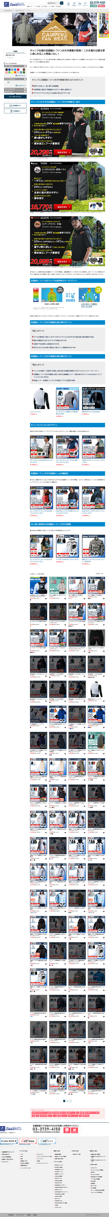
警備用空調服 (58, 1154)
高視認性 (93, 1183)
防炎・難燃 (93, 1181)
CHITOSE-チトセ (58, 1200)
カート (79, 5)
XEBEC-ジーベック (59, 1174)
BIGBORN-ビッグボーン (60, 1185)
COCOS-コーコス (59, 1171)
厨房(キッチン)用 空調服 (60, 1156)
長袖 (22, 1158)
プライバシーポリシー (20, 1214)
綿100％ (93, 1172)
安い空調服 (93, 1188)
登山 (59, 1115)
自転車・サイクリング (72, 1115)
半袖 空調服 (58, 6)
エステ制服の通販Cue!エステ (47, 1141)
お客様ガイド (15, 105)
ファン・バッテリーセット (26, 1168)
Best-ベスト (57, 1198)
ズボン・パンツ (40, 1154)
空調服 (15, 51)
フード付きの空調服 (95, 1179)
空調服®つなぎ (24, 1161)
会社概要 (35, 1214)
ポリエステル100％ (95, 1174)
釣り (80, 1115)
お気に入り (85, 5)
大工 (78, 1112)
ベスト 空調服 (51, 6)
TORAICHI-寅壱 (58, 1180)
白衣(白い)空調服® (25, 1163)
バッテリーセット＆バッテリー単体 (44, 1156)
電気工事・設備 (43, 1115)
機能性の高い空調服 (95, 1154)
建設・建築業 (55, 1112)
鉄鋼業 (82, 1112)
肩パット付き (94, 1185)
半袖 (22, 1156)
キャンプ (10, 57)
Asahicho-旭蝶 (58, 1196)
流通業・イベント (71, 1112)
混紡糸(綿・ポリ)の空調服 (96, 1176)
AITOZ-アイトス (58, 1178)
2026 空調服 (44, 6)
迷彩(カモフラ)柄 (76, 1154)
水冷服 (56, 1205)
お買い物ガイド (6, 1154)
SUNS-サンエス (58, 1189)
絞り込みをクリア (20, 75)
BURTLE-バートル (59, 1165)
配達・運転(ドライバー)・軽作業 (92, 1112)
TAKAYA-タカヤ (58, 1183)
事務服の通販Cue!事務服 (28, 1141)
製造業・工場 (63, 1112)
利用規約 (29, 1214)
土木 (37, 1115)
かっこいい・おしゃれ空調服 (97, 1170)
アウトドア (64, 1115)
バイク (54, 1115)
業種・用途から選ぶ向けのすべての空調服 (41, 1112)
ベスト (22, 1154)
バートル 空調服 (36, 6)
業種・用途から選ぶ (10, 55)
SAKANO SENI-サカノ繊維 (61, 1203)
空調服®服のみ (24, 1165)
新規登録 (74, 5)
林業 (33, 1115)
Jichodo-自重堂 (58, 1176)
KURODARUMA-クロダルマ (61, 1187)
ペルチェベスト (58, 1207)
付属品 (38, 1161)
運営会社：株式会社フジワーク (9, 1141)
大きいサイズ (94, 1168)
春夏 (8, 82)
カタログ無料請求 (6, 1157)
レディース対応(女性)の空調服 (97, 1190)
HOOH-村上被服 (58, 1167)
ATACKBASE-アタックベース (61, 1192)
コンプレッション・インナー (42, 1163)
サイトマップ (5, 1162)
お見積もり (15, 111)
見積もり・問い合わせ (7, 1159)
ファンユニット (40, 1158)
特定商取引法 (11, 1214)
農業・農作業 (86, 1115)
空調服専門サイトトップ (8, 1152)
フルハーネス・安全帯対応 (96, 1192)
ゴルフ (50, 1115)
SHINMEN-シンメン (59, 1169)
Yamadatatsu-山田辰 (59, 1194)
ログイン (68, 5)
